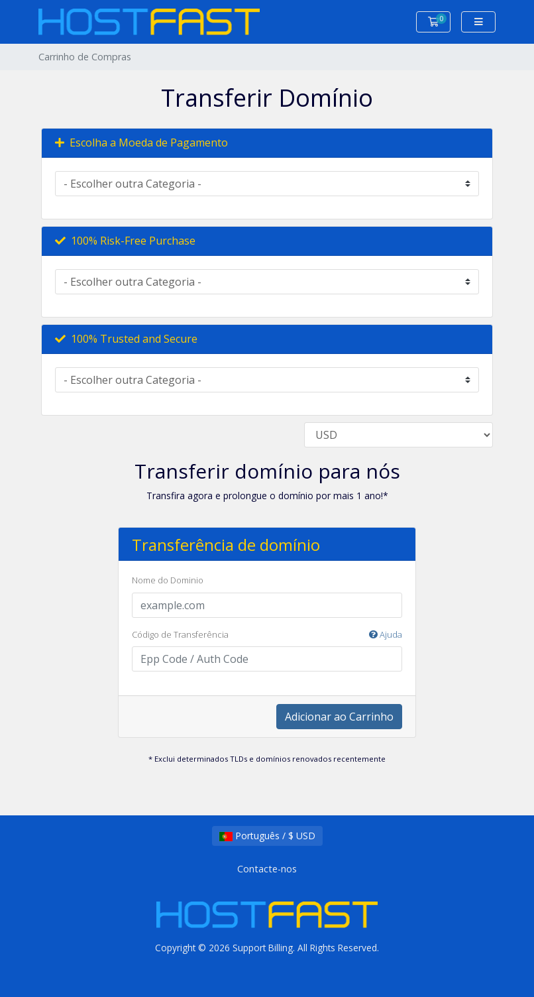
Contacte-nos (267, 868)
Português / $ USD (267, 835)
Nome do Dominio (167, 580)
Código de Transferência (267, 635)
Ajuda (385, 634)
